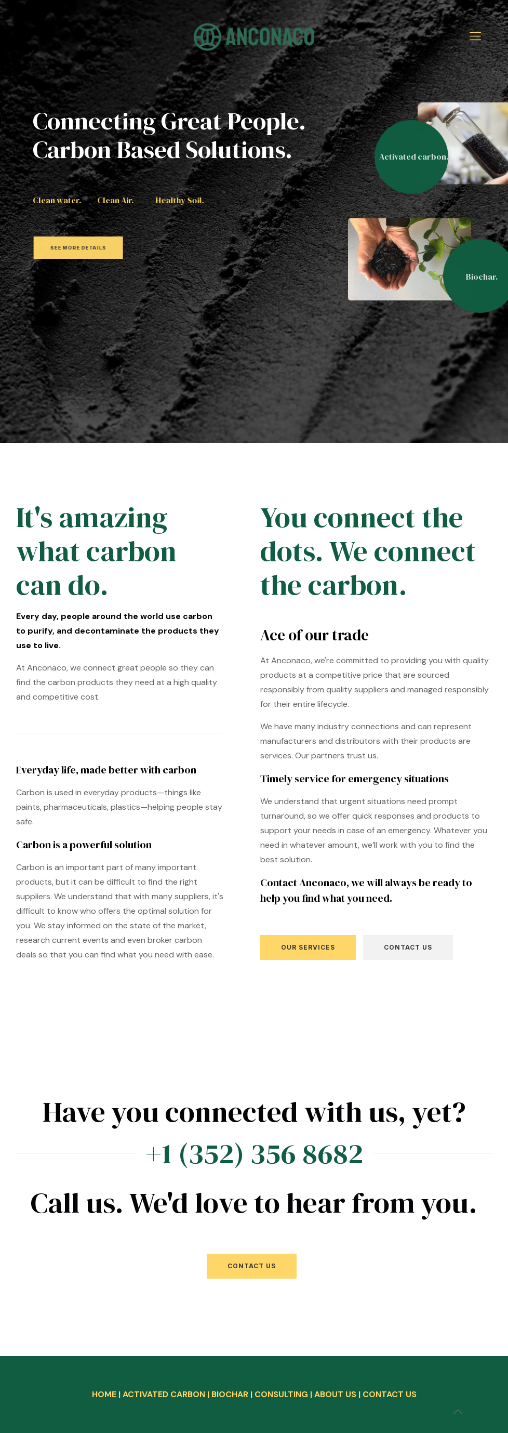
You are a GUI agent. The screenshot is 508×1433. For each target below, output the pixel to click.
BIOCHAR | (233, 1394)
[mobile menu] (475, 36)
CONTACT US (390, 1394)
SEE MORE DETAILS (103, 248)
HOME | (107, 1394)
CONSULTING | (284, 1394)
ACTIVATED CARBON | (167, 1394)
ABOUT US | (338, 1394)
